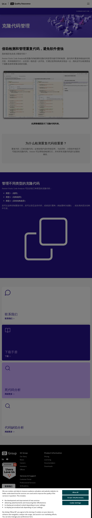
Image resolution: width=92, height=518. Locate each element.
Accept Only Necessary (75, 497)
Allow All (75, 492)
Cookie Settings (75, 503)
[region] (45, 503)
